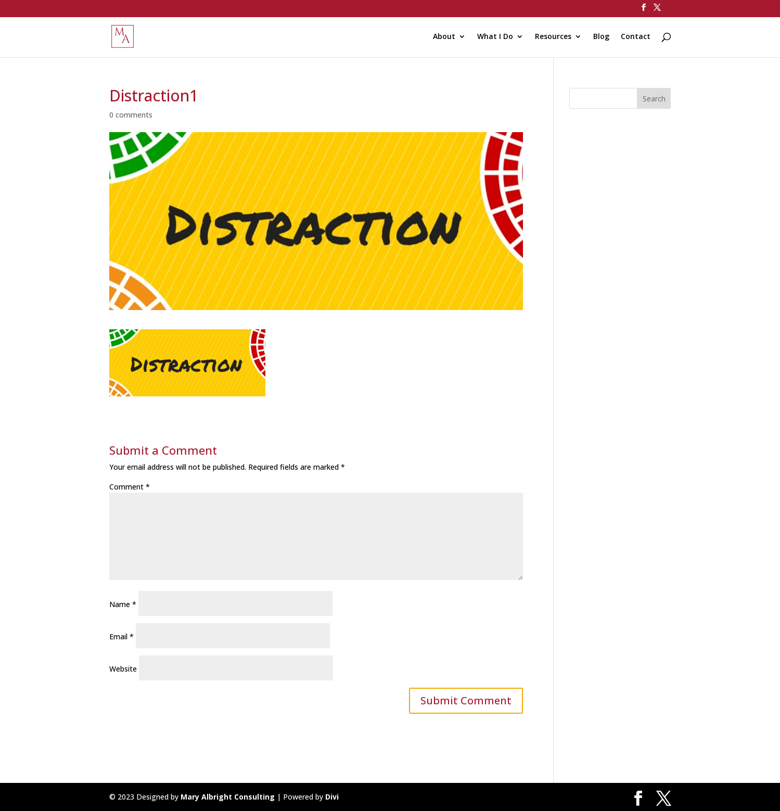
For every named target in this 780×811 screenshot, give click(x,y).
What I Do (495, 37)
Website (123, 669)
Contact (635, 37)
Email (121, 636)
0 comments (130, 115)
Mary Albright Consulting (228, 797)
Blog (601, 37)
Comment (129, 487)
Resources (553, 37)
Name (122, 604)
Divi (332, 797)
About (444, 37)
